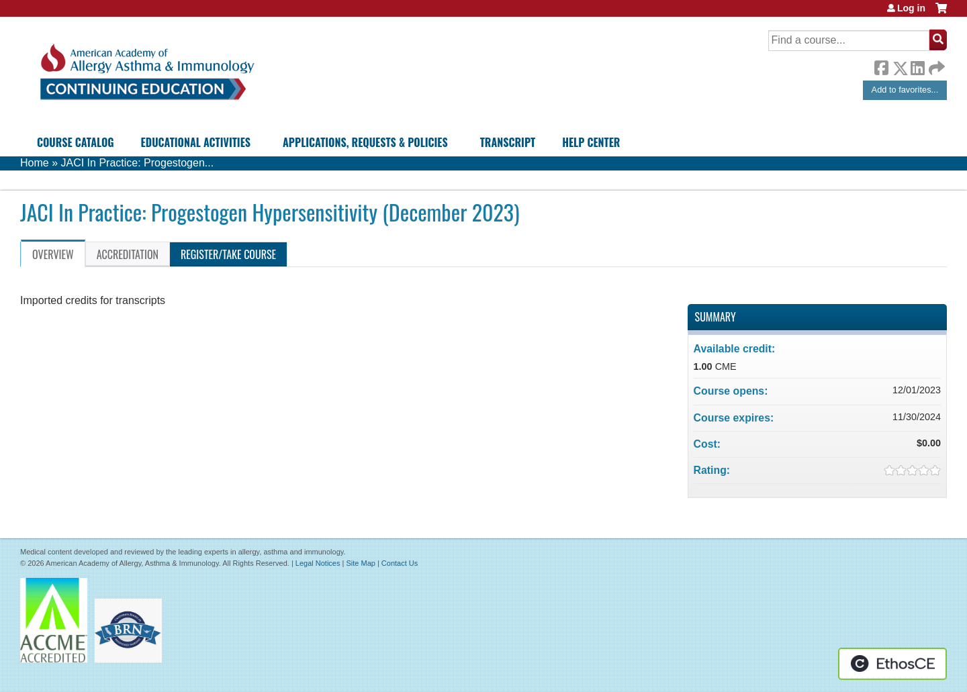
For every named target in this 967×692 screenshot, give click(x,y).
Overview (53, 254)
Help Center (591, 142)
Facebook (881, 66)
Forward (935, 65)
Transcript (507, 142)
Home (34, 162)
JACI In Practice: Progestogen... (137, 162)
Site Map (360, 563)
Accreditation (127, 254)
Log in (911, 8)
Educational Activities (195, 142)
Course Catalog (75, 142)
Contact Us (399, 563)
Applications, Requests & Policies (365, 142)
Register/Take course (228, 254)
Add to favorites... (905, 90)
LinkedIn (917, 66)
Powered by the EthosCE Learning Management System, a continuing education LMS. (892, 664)
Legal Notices (317, 563)
